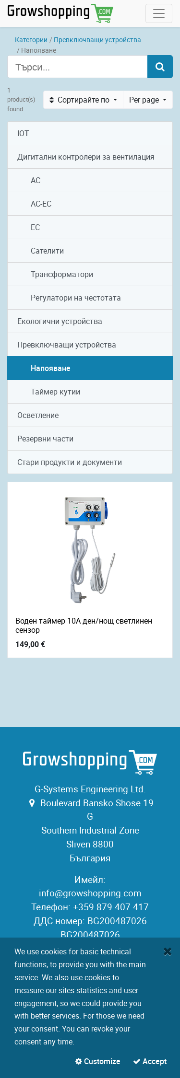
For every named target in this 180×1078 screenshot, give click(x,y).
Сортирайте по (80, 99)
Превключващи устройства (97, 39)
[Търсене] (160, 66)
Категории (31, 39)
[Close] (168, 951)
